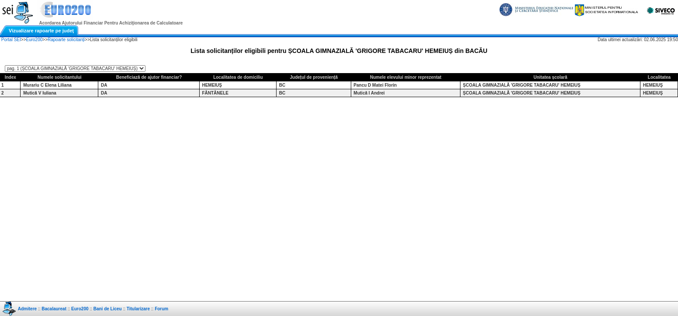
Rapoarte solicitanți (66, 39)
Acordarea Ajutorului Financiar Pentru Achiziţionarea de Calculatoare (111, 23)
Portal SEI (11, 39)
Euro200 (34, 39)
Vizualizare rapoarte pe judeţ (41, 30)
